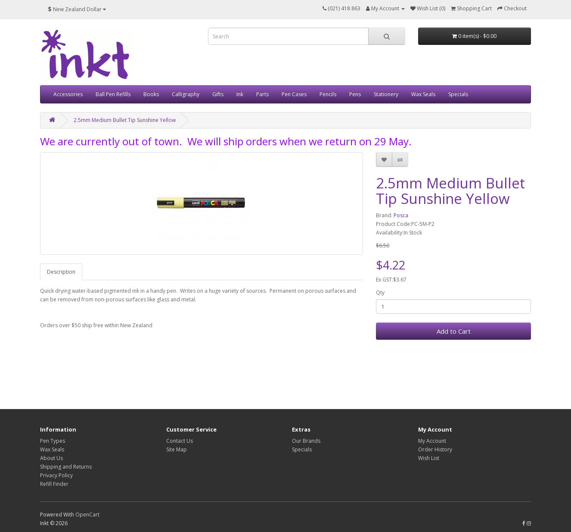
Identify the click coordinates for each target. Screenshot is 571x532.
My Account (432, 440)
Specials (458, 94)
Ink (239, 94)
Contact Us (179, 440)
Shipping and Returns (66, 466)
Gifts (217, 94)
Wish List (428, 458)
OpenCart (87, 514)
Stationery (386, 94)
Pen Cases (294, 94)
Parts (262, 94)
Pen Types (52, 440)
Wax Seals (423, 94)
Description (61, 271)
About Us (51, 458)
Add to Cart (454, 331)
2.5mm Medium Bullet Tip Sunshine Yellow (125, 120)
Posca (401, 215)
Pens (355, 94)
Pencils (328, 94)
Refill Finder (54, 484)
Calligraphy (185, 94)
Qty (380, 292)
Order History (435, 449)
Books (151, 94)
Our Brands (306, 440)
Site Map (176, 449)
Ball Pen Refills (113, 94)
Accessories (68, 94)
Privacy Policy (56, 475)
